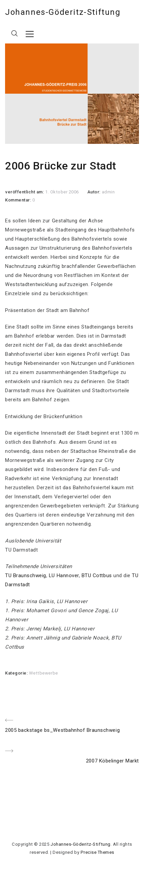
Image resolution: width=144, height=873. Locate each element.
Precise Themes (97, 852)
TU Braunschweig (25, 575)
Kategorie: (17, 673)
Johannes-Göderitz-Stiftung (63, 12)
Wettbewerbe (43, 673)
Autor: (94, 191)
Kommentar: (18, 199)
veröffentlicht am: (25, 191)
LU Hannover (64, 575)
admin (108, 191)
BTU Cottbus (97, 575)
